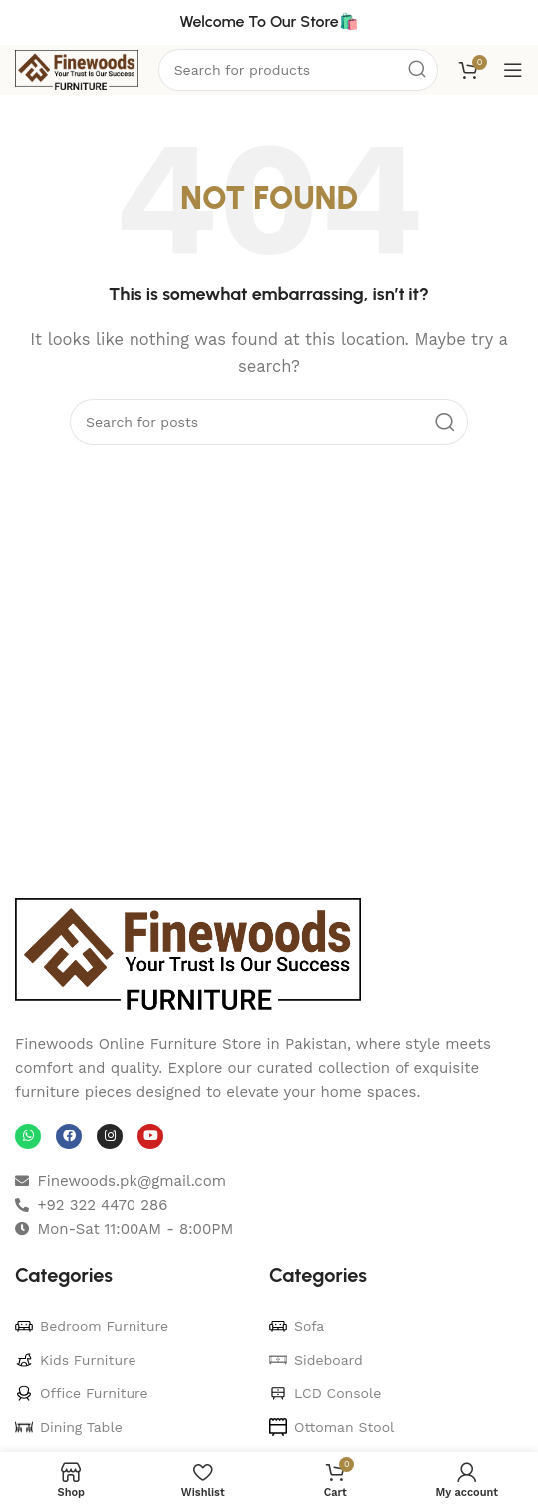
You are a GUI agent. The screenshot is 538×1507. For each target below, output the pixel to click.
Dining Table (69, 1427)
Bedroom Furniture (91, 1326)
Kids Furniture (75, 1360)
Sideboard (316, 1360)
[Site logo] (76, 69)
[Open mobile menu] (513, 70)
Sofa (296, 1326)
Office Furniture (81, 1393)
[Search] (269, 422)
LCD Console (325, 1393)
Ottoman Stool (331, 1427)
